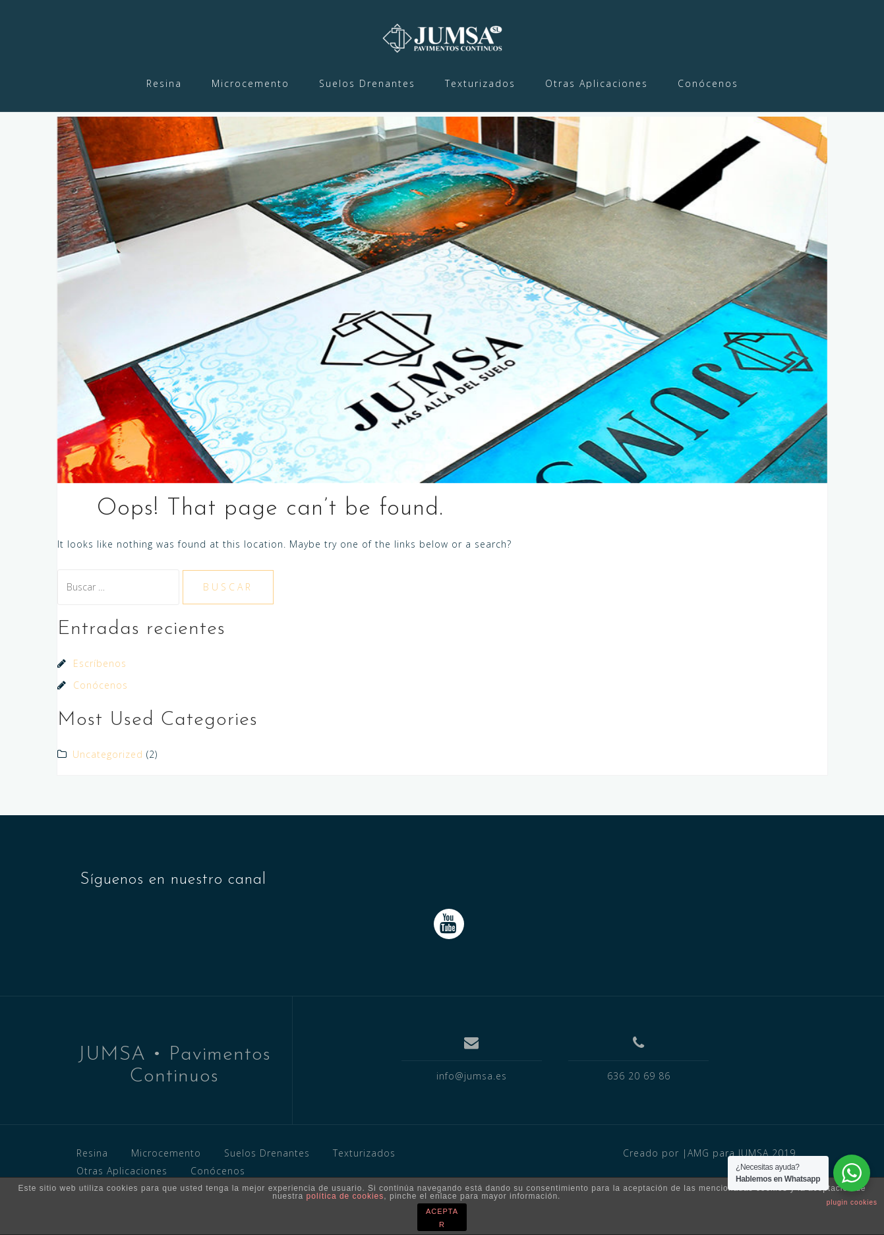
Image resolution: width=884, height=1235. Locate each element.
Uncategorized (108, 789)
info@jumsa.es (471, 1111)
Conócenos (708, 83)
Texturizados (480, 83)
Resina (164, 83)
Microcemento (250, 83)
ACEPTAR (442, 1217)
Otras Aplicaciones (596, 83)
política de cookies (345, 1196)
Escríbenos (100, 698)
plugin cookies (852, 1202)
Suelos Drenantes (367, 83)
